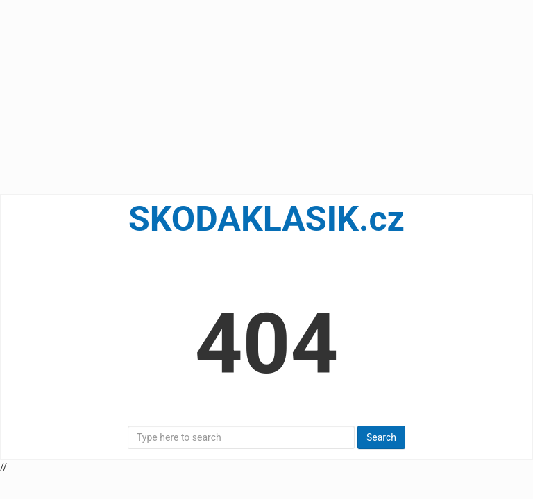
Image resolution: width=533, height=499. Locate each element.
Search (381, 437)
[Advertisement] (266, 97)
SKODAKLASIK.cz (266, 219)
